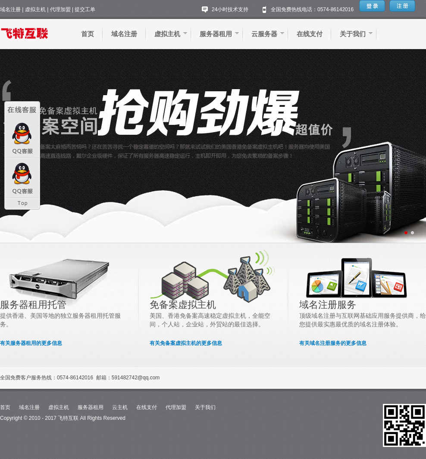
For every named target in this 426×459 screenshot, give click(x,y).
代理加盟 (60, 9)
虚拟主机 (35, 9)
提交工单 (85, 9)
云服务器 (264, 33)
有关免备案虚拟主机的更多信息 (186, 343)
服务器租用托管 (33, 304)
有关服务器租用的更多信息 (31, 343)
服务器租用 (216, 33)
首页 (87, 33)
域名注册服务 (327, 304)
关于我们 (353, 33)
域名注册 (10, 9)
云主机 (120, 407)
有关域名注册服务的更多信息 (332, 343)
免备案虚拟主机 (183, 304)
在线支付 (310, 33)
